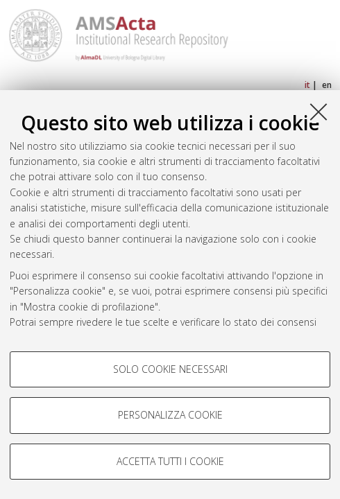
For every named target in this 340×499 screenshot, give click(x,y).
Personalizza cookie (170, 414)
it (307, 85)
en (327, 85)
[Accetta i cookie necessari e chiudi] (318, 111)
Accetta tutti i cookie (170, 461)
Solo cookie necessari (170, 369)
